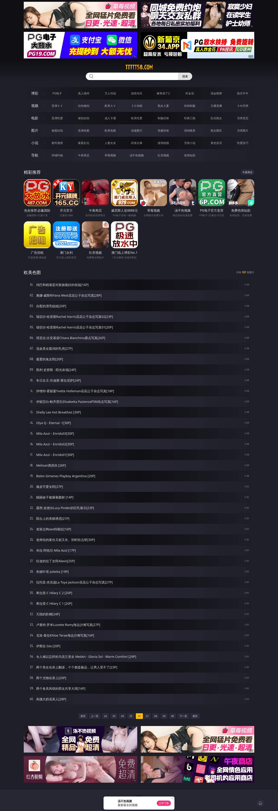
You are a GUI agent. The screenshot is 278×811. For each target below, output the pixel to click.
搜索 (185, 76)
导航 (34, 155)
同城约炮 (57, 155)
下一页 (183, 716)
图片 (34, 130)
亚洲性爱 (57, 118)
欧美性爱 (136, 118)
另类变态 (242, 118)
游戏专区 (136, 93)
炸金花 (189, 93)
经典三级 (189, 118)
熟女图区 (216, 130)
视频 (34, 105)
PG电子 (57, 93)
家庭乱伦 (83, 143)
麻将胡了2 (163, 93)
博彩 (34, 93)
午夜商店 (83, 155)
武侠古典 (136, 143)
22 (105, 716)
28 (155, 716)
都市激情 (57, 143)
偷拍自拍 (83, 118)
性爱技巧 (242, 143)
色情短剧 (189, 155)
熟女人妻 (163, 106)
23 (114, 716)
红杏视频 (163, 155)
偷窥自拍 (57, 130)
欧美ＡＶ (110, 106)
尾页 (195, 716)
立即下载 (164, 803)
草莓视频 (110, 155)
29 (164, 716)
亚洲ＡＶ (57, 106)
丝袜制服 (189, 106)
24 (122, 716)
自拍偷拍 (83, 106)
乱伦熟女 (216, 118)
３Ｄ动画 (136, 106)
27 (147, 716)
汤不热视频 (137, 155)
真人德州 (83, 93)
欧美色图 (110, 130)
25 (130, 716)
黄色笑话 (216, 143)
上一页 (94, 716)
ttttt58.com (139, 67)
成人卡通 (110, 118)
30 (172, 716)
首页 (82, 716)
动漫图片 (136, 130)
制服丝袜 (163, 118)
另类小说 (189, 143)
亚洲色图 (83, 130)
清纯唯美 (189, 130)
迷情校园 (163, 143)
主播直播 (216, 106)
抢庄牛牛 (242, 93)
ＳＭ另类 (242, 106)
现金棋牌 (216, 93)
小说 (34, 142)
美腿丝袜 (163, 130)
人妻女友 (110, 143)
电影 (34, 118)
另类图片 (242, 130)
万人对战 (110, 93)
